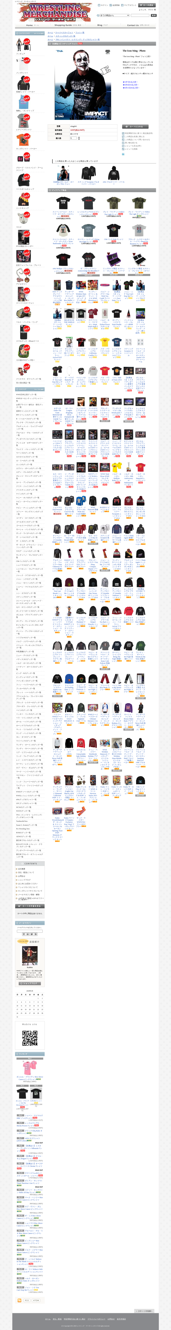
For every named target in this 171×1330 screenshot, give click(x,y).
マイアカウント (130, 5)
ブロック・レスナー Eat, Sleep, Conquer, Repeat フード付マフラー (93, 561)
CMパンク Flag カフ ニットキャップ (140, 784)
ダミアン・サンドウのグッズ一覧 (29, 621)
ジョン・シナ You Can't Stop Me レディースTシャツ (57, 376)
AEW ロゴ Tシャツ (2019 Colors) (28, 1139)
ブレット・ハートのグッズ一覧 (28, 692)
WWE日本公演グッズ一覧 (26, 395)
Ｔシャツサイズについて (28, 887)
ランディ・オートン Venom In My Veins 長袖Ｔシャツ (140, 651)
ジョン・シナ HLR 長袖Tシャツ (81, 533)
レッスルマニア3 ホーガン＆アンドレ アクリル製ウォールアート (81, 408)
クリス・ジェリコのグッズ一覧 (28, 486)
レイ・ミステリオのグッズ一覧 (28, 760)
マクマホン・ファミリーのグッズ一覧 (29, 776)
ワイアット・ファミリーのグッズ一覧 (29, 787)
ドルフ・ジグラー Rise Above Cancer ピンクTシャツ (30, 1252)
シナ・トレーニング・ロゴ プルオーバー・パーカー (140, 534)
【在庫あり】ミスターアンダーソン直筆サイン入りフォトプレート (128, 379)
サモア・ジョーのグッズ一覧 (27, 551)
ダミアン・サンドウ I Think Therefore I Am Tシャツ (29, 1183)
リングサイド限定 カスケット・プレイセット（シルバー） (140, 685)
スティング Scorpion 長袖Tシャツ (105, 533)
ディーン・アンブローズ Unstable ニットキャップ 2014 (81, 588)
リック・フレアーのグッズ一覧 (28, 756)
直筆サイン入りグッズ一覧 (27, 411)
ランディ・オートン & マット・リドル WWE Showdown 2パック (93, 291)
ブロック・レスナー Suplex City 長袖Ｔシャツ (57, 684)
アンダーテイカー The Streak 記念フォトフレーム (117, 407)
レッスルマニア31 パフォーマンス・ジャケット (81, 651)
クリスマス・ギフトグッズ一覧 (28, 371)
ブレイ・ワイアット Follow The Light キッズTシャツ (139, 206)
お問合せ (138, 25)
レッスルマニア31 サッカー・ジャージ (81, 346)
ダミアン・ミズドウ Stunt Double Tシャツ (117, 318)
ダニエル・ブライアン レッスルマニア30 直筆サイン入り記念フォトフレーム (140, 380)
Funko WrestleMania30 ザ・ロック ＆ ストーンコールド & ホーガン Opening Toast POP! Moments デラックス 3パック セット (57, 824)
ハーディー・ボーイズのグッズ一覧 (29, 668)
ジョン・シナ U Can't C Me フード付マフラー (105, 558)
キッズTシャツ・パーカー (26, 141)
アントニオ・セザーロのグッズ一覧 (29, 444)
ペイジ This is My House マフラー (117, 683)
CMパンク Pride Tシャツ (113, 232)
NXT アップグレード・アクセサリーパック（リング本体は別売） (57, 292)
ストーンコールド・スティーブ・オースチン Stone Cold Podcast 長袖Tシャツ (105, 654)
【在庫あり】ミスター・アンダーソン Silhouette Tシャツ (29, 1148)
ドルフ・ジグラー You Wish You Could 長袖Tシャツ (81, 506)
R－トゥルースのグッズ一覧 (27, 419)
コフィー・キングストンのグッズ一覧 (29, 513)
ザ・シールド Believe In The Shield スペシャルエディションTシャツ (29, 1261)
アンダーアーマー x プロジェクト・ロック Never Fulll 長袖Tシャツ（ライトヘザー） (57, 752)
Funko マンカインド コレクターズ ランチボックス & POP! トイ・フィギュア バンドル (81, 789)
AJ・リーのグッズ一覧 (25, 461)
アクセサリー (23, 276)
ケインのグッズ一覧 (24, 494)
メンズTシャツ (23, 65)
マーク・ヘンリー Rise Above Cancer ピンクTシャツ (30, 1199)
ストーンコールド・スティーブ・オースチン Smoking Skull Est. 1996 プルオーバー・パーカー (140, 753)
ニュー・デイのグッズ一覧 (27, 655)
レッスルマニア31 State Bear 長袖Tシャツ (140, 615)
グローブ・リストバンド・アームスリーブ (29, 161)
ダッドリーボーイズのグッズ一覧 (29, 611)
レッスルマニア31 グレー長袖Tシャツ (93, 375)
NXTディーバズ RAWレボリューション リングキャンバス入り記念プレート (93, 475)
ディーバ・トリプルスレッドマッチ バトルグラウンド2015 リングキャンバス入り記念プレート (81, 477)
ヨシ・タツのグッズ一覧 (26, 737)
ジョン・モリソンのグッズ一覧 (28, 583)
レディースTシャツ (23, 122)
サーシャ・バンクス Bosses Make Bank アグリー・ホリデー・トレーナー (128, 715)
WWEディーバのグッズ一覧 (27, 792)
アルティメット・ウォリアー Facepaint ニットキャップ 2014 (117, 508)
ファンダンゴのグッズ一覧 (27, 681)
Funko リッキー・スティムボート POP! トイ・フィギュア (117, 786)
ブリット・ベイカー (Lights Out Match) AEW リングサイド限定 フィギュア (69, 788)
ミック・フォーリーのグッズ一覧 (29, 782)
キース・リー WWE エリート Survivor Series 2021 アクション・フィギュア (93, 789)
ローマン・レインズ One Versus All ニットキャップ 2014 (93, 588)
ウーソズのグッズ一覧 (25, 453)
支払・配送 (57, 1319)
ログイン (104, 5)
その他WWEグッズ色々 (25, 352)
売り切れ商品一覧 (23, 383)
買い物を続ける (131, 143)
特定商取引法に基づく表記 (74, 1319)
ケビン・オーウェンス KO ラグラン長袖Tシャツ (93, 651)
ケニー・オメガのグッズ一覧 (27, 498)
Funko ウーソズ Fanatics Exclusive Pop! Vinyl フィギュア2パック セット (69, 818)
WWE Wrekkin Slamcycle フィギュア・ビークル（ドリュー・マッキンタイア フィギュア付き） (105, 754)
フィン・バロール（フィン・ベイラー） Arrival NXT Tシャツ (57, 349)
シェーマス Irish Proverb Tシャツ (57, 505)
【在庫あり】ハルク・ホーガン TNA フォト (63, 175)
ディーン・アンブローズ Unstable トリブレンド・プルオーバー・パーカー (105, 590)
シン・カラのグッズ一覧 (26, 593)
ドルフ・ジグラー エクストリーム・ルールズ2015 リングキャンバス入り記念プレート (105, 444)
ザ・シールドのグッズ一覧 (27, 537)
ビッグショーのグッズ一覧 (27, 677)
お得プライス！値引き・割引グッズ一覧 (29, 406)
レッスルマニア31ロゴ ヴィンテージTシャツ (88, 205)
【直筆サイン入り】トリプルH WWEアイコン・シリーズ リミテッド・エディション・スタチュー (69, 622)
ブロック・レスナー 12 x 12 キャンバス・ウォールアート (105, 408)
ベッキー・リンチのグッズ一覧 (28, 714)
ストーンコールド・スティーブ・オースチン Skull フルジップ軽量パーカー (128, 751)
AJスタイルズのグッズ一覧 (27, 457)
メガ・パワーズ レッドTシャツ (105, 375)
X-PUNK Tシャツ (36, 1096)
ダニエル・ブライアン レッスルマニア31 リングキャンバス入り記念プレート (69, 443)
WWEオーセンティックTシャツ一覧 (29, 399)
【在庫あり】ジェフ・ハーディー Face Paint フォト (117, 291)
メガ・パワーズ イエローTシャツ (105, 346)
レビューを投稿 (131, 149)
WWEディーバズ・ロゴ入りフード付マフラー (69, 558)
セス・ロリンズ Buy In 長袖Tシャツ (93, 533)
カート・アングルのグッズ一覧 (28, 482)
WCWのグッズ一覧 (23, 807)
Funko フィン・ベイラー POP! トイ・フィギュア (105, 786)
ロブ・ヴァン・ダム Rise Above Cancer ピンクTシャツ (30, 1209)
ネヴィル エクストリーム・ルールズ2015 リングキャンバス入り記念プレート (128, 443)
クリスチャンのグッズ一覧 (27, 490)
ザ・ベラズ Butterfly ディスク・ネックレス (69, 376)
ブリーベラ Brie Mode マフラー (105, 682)
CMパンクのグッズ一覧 (25, 561)
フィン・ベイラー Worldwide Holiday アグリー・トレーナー (93, 749)
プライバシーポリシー (96, 1319)
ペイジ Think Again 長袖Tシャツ (128, 532)
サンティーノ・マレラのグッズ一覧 (29, 556)
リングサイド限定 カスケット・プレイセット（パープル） (114, 263)
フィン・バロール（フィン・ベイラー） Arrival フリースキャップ (117, 619)
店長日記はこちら (30, 983)
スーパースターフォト (25, 295)
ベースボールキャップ (25, 181)
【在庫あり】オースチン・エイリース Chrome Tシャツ (30, 1166)
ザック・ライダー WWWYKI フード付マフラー (81, 817)
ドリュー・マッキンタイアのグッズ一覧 (29, 646)
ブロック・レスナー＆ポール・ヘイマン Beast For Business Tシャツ (139, 234)
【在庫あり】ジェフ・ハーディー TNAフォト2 (57, 319)
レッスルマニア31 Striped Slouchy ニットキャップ (93, 617)
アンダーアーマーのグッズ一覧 (28, 850)
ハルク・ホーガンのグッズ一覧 (28, 663)
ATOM (36, 1300)
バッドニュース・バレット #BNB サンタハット (128, 319)
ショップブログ (103, 25)
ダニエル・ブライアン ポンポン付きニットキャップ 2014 (140, 507)
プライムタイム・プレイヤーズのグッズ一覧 (29, 697)
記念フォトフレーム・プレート (28, 257)
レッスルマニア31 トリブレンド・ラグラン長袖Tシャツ (57, 652)
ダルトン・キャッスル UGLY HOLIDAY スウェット (69, 714)
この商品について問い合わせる (137, 140)
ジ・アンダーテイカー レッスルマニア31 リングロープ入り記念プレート (69, 475)
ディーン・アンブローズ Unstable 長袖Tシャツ (57, 534)
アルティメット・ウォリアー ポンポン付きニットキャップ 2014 (128, 561)
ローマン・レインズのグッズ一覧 (29, 764)
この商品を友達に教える (135, 136)
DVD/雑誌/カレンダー (25, 238)
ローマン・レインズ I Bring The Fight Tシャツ (88, 233)
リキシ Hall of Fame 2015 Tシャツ (117, 375)
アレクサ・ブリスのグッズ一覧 (28, 422)
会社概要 (21, 869)
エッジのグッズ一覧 (24, 464)
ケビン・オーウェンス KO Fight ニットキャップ (93, 684)
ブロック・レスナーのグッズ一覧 (29, 702)
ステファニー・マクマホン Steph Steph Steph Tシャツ (93, 319)
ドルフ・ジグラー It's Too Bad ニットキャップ (105, 616)
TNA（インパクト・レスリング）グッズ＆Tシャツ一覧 (29, 816)
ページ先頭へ (144, 1311)
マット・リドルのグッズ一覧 (27, 729)
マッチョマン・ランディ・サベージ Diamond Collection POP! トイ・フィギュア (57, 788)
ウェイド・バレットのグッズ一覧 (29, 449)
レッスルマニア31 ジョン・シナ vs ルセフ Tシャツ (117, 347)
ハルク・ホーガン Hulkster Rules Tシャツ (117, 473)
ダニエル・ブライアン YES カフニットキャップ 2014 (128, 507)
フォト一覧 (79, 32)
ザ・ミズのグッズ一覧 (25, 541)
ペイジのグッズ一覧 (24, 710)
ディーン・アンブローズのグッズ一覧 (29, 632)
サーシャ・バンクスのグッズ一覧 (29, 529)
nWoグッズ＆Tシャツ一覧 (26, 799)
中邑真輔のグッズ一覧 (25, 652)
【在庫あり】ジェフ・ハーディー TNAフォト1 (140, 290)
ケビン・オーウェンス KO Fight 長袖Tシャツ (128, 651)
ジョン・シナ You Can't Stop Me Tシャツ (128, 289)
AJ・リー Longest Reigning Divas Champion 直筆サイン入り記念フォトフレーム (69, 411)
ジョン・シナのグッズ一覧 (27, 579)
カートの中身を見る (30, 906)
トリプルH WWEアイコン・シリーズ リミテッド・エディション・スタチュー (57, 619)
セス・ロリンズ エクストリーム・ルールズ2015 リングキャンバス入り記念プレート (81, 443)
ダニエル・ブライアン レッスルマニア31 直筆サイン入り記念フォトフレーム (140, 443)
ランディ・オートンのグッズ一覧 (29, 745)
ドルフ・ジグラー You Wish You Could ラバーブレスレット (105, 291)
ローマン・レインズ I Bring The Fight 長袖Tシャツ (117, 651)
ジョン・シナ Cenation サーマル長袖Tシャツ (117, 534)
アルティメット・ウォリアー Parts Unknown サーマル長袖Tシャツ (57, 560)
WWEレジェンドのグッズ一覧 (28, 796)
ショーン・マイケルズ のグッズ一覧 (29, 588)
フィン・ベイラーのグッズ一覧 (28, 685)
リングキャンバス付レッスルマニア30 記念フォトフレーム (128, 408)
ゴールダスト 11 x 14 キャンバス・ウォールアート (93, 407)
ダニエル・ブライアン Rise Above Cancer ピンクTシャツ (29, 1070)
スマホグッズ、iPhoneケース (27, 333)
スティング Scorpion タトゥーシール (128, 346)
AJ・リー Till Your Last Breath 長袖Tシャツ (69, 533)
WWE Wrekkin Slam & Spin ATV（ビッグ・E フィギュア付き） (81, 291)
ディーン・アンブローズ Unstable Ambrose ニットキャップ (117, 589)
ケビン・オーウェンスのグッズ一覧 (29, 502)
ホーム (32, 25)
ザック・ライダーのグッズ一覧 (28, 533)
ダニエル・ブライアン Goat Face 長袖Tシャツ (69, 506)
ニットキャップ (23, 200)
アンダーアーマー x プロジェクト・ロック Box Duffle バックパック (69, 292)
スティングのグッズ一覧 (26, 597)
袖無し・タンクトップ (25, 103)
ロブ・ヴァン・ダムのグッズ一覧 (29, 768)
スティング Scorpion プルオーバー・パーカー (88, 175)
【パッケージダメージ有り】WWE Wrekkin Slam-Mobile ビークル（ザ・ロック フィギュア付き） (117, 754)
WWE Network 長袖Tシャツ (93, 505)
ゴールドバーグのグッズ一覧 (27, 526)
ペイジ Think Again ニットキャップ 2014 (140, 558)
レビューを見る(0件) (133, 146)
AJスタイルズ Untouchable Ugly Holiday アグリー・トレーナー (81, 750)
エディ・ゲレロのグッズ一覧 (27, 472)
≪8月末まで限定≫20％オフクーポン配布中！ (31, 899)
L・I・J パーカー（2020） (69, 747)
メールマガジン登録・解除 (29, 895)
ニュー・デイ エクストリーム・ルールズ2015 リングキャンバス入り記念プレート (117, 443)
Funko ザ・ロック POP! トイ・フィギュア (128, 784)
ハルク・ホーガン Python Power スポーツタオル (105, 319)
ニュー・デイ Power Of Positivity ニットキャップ (81, 684)
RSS (26, 1300)
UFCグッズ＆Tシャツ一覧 (26, 803)
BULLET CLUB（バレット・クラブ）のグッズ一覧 (29, 845)
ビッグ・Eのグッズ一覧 (25, 673)
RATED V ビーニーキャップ (105, 504)
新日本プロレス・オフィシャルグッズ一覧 (29, 855)
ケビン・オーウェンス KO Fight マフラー (128, 683)
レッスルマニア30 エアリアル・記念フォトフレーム (140, 407)
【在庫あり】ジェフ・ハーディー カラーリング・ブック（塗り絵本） (140, 321)
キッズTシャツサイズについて (30, 891)
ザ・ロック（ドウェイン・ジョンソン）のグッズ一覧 (29, 546)
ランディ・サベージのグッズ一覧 (29, 749)
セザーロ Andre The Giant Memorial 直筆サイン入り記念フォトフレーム (57, 410)
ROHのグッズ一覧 (23, 833)
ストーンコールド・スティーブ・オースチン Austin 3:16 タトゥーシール (140, 350)
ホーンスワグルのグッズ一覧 (27, 725)
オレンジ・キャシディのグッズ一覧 (29, 477)
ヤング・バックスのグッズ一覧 (28, 733)
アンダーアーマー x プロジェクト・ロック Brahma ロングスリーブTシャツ (117, 715)
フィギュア (23, 46)
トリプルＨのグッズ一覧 (26, 638)
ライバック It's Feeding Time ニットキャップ (69, 684)
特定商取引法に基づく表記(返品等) (139, 133)
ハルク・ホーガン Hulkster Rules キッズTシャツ (28, 1280)
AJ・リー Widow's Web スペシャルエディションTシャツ (30, 1271)
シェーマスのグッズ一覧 (26, 565)
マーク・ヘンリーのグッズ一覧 (28, 772)
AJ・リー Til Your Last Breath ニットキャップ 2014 (57, 588)
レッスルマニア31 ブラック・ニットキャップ (128, 587)
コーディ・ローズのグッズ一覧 (28, 518)
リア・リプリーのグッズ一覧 (27, 752)
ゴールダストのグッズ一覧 (27, 522)
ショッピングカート (147, 5)
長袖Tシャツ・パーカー (25, 84)
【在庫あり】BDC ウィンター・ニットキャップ (140, 588)
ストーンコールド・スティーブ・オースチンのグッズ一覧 (29, 602)
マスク (23, 219)
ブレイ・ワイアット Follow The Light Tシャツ (113, 205)
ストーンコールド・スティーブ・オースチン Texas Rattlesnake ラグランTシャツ (63, 235)
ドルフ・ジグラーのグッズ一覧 (28, 641)
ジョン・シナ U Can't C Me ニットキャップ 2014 (69, 587)
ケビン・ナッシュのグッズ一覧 (28, 508)
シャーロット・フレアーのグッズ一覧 (29, 570)
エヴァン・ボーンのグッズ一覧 (28, 468)
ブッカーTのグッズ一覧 (25, 689)
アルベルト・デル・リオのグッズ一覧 (29, 434)
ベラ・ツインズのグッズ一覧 (27, 718)
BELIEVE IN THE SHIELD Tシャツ (69, 317)
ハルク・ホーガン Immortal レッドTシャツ (140, 473)
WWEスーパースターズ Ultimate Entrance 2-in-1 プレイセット (93, 714)
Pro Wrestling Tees (23, 829)
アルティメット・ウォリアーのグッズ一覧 (29, 427)
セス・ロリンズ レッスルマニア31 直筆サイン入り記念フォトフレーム (57, 475)
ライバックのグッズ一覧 (26, 741)
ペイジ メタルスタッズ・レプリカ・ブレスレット (81, 376)
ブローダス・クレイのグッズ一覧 (29, 706)
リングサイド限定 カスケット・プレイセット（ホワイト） (139, 263)
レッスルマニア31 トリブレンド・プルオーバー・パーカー (69, 652)
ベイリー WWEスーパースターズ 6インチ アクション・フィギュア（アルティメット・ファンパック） (57, 719)
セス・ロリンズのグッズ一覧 (27, 607)
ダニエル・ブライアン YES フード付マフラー (81, 558)
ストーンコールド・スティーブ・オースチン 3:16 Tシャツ (63, 206)
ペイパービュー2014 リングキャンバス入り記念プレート (57, 441)
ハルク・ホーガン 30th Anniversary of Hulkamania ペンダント (128, 475)
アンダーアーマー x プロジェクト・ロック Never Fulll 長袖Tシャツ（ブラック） (140, 717)
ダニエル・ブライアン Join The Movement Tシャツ (22, 1098)
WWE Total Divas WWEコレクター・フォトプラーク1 (105, 474)
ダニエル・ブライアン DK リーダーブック (69, 346)
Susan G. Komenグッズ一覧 (26, 825)
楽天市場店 (121, 1319)
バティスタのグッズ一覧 (26, 659)
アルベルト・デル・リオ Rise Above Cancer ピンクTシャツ (30, 1233)
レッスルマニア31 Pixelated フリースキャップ (81, 616)
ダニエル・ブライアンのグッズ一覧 (29, 616)
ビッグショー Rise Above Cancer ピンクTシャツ (28, 1243)
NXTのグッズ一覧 (23, 811)
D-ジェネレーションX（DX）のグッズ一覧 (29, 626)
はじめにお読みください (28, 884)
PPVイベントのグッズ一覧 (26, 415)
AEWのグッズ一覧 (23, 836)
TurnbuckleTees (22, 821)
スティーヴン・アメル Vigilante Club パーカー (81, 713)
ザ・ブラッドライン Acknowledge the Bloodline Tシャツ (88, 263)
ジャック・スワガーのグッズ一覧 (29, 575)
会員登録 (116, 5)
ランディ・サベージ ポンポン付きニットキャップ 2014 (117, 559)
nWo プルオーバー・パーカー (113, 175)
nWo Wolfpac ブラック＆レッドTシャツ (63, 262)
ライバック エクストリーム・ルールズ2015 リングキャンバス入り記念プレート (93, 443)
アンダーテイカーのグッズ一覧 (28, 439)
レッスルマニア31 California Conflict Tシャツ (93, 347)
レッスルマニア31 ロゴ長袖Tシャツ (128, 615)
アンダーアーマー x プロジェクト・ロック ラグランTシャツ (105, 714)
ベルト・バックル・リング (27, 314)
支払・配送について (67, 25)
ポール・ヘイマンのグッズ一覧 (28, 722)
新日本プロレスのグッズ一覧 (27, 840)
